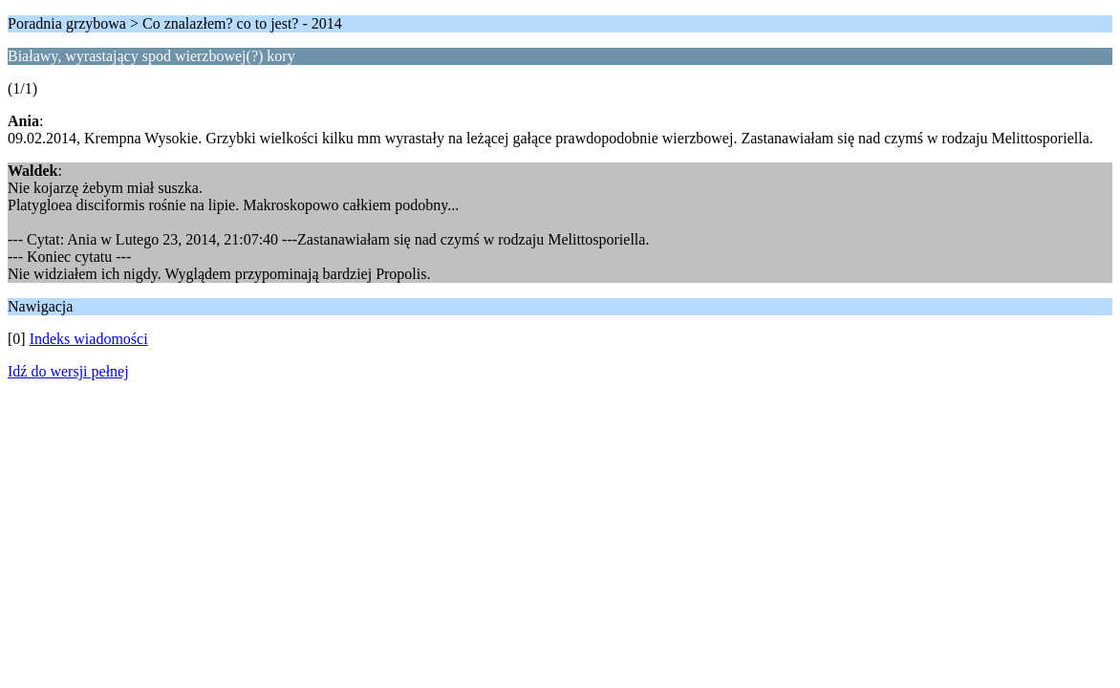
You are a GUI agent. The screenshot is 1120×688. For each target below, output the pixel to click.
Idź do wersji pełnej (68, 371)
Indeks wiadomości (89, 339)
